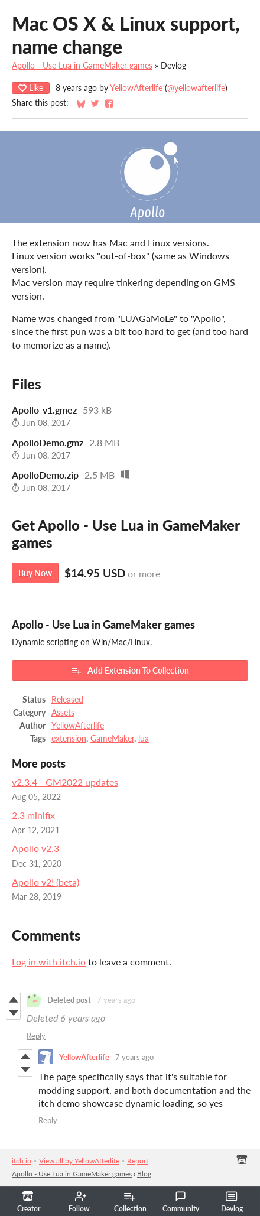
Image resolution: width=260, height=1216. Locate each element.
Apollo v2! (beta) (45, 881)
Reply (36, 1036)
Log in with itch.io (49, 961)
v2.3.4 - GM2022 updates (65, 782)
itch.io (21, 1160)
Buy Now (35, 573)
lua (143, 738)
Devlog (232, 1202)
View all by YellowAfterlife (79, 1160)
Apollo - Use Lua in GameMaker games (82, 65)
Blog (144, 1173)
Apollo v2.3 (35, 848)
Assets (62, 712)
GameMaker (112, 738)
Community (180, 1202)
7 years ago (116, 999)
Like (30, 88)
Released (67, 699)
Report (137, 1160)
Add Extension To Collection (130, 670)
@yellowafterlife (196, 88)
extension (68, 738)
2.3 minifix (33, 815)
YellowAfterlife (136, 88)
